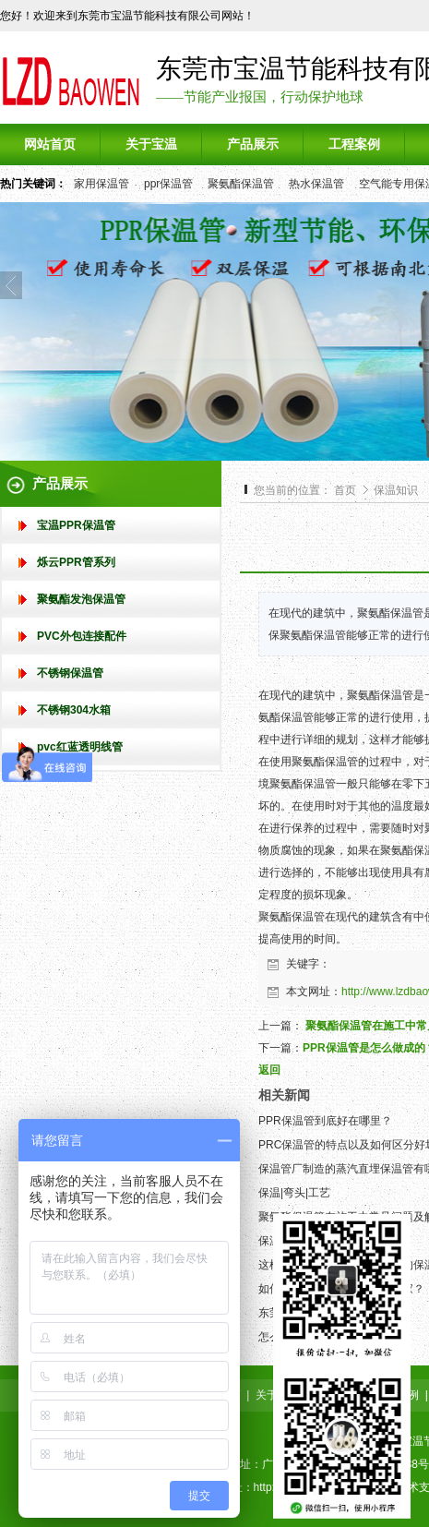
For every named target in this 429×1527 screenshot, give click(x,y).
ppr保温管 (168, 183)
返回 (269, 1070)
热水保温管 (316, 183)
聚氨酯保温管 (241, 183)
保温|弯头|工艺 (294, 1192)
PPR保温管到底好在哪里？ (325, 1120)
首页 (345, 490)
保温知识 (396, 490)
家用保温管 (101, 183)
